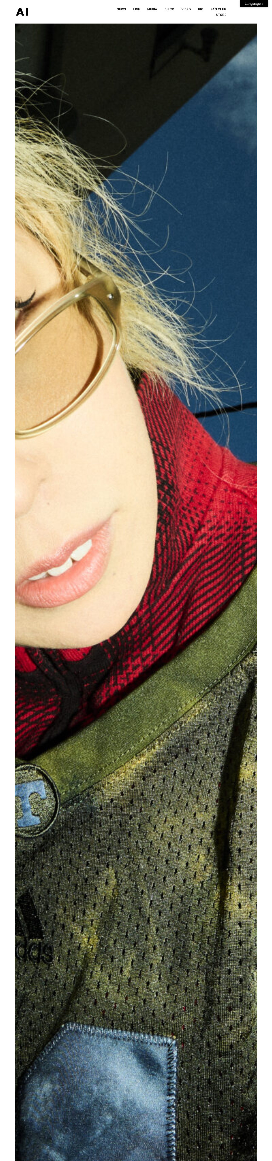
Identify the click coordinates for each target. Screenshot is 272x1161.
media (152, 9)
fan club (218, 9)
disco (169, 9)
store (221, 15)
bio (200, 9)
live (136, 9)
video (186, 9)
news (121, 9)
